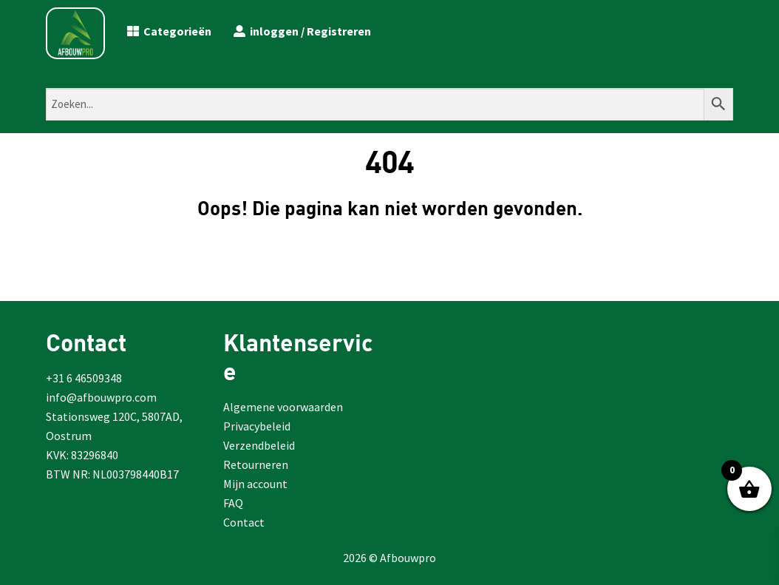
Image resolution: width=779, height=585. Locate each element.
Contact (244, 522)
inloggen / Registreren (302, 31)
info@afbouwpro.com (101, 397)
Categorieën (169, 31)
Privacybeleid (256, 426)
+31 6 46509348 (84, 378)
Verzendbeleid (259, 445)
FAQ (233, 503)
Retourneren (255, 464)
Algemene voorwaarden (283, 406)
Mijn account (255, 483)
